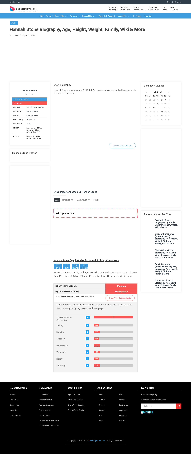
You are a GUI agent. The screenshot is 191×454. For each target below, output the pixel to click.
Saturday (60, 365)
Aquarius (122, 415)
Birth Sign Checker (75, 400)
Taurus (28, 124)
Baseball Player (88, 16)
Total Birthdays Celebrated (64, 319)
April (30, 107)
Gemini (102, 405)
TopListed (164, 8)
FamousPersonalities (139, 8)
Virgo (101, 420)
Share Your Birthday (76, 405)
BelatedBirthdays (125, 8)
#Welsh (13, 23)
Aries (101, 394)
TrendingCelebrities (153, 8)
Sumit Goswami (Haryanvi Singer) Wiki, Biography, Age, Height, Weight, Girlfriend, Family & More (166, 269)
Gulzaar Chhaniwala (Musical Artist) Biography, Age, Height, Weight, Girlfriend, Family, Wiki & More (166, 239)
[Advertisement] (83, 59)
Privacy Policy (15, 415)
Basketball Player (105, 16)
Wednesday (62, 345)
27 (27, 107)
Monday (40, 107)
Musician (29, 95)
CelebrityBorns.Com (97, 440)
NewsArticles (174, 8)
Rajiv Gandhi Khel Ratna (49, 425)
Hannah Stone (30, 90)
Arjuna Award (44, 410)
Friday (59, 359)
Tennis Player (60, 16)
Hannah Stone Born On (66, 285)
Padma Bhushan (45, 400)
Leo (100, 415)
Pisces (122, 420)
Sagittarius (123, 405)
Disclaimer (14, 400)
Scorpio (122, 400)
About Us (13, 410)
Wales (35, 111)
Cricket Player (45, 16)
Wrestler (74, 16)
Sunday (59, 325)
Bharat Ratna (44, 415)
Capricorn (123, 410)
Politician (137, 16)
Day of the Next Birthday (67, 291)
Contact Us (14, 405)
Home (12, 394)
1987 (34, 107)
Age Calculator (74, 394)
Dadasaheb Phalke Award (49, 420)
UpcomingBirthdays (113, 8)
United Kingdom (32, 115)
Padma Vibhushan (46, 405)
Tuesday (60, 338)
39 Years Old (30, 120)
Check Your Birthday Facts (120, 298)
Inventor (148, 16)
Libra (121, 394)
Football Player (123, 16)
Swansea (29, 111)
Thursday (61, 352)
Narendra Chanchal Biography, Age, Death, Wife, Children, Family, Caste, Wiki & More (166, 284)
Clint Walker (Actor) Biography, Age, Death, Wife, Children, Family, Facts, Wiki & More (166, 254)
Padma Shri (43, 394)
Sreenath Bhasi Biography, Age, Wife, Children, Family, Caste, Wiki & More (166, 224)
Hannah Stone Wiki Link (122, 145)
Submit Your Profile (76, 410)
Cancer (102, 410)
